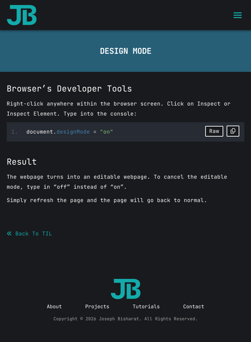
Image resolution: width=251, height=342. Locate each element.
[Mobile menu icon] (237, 15)
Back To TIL (29, 233)
